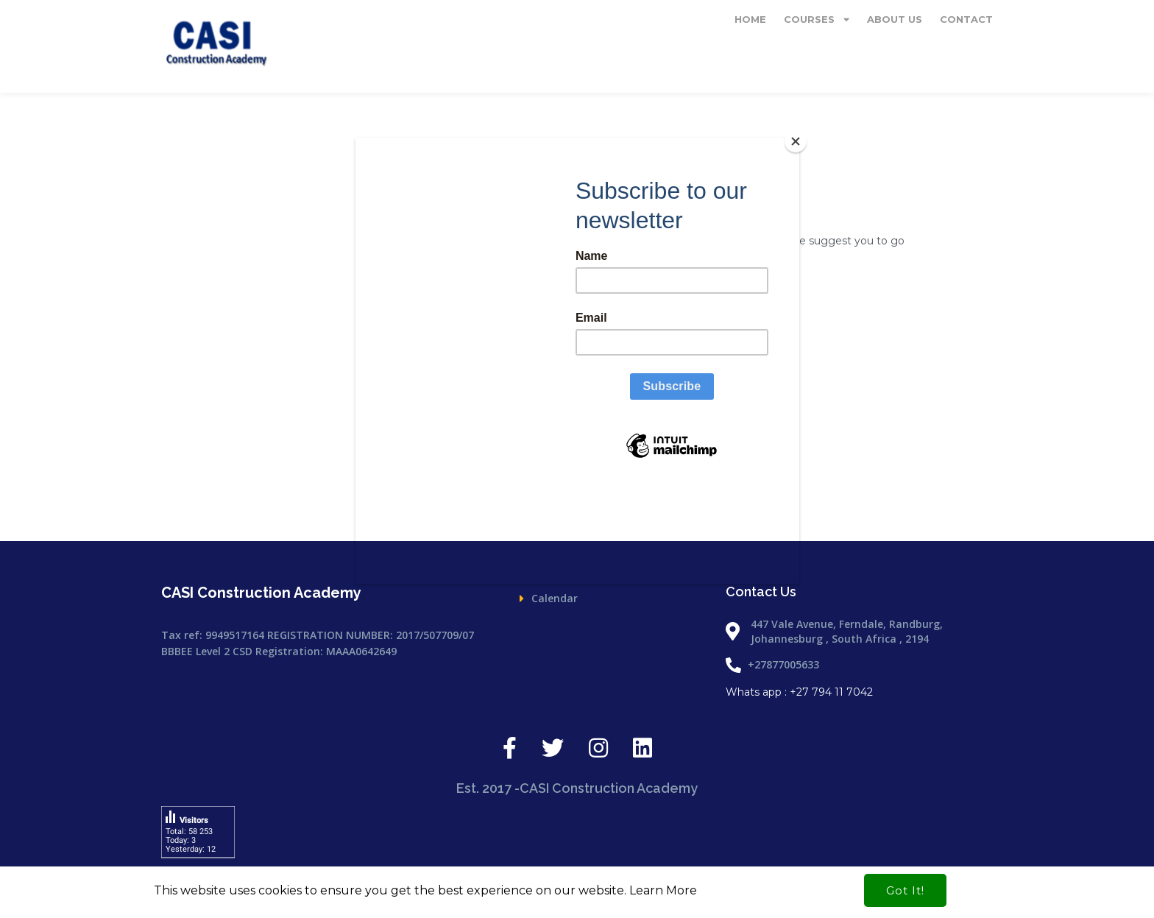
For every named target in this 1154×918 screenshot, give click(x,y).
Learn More (663, 890)
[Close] (796, 141)
